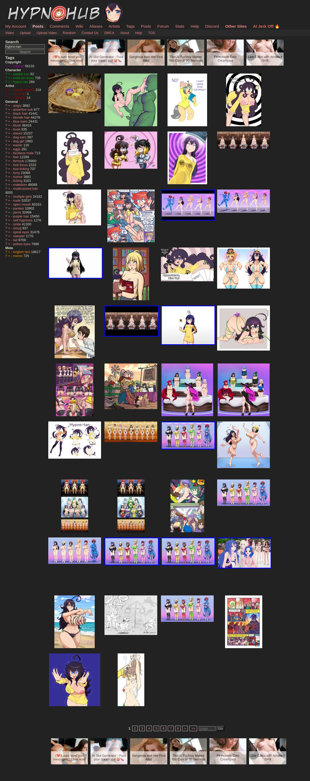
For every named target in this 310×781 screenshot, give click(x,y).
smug (17, 228)
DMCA (109, 33)
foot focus (21, 165)
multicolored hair (25, 189)
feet (16, 157)
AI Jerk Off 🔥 (266, 26)
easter (18, 145)
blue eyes (20, 121)
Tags (130, 26)
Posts (38, 26)
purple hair (21, 216)
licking (18, 181)
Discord (212, 26)
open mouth (22, 204)
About (124, 33)
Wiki (79, 26)
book (17, 129)
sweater (19, 236)
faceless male (24, 153)
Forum (163, 26)
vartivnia (20, 98)
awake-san (21, 74)
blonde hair (22, 117)
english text (22, 252)
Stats (179, 26)
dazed (18, 133)
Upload (25, 33)
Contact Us (90, 33)
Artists (114, 26)
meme (18, 256)
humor (18, 177)
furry (17, 173)
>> (193, 728)
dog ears (20, 137)
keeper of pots (24, 90)
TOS (151, 33)
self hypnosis (23, 220)
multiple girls (23, 196)
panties (19, 208)
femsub (19, 161)
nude (17, 200)
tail (15, 240)
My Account (15, 26)
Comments (59, 26)
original (19, 66)
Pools (146, 26)
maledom (20, 185)
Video (9, 33)
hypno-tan (21, 82)
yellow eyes (22, 244)
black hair (20, 113)
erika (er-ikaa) (24, 78)
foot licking (21, 169)
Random (69, 33)
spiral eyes (21, 232)
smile (17, 224)
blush (17, 125)
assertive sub (23, 109)
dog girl (19, 141)
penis (17, 212)
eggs (17, 149)
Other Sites (236, 26)
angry (18, 106)
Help (195, 26)
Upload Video (47, 33)
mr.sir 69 (20, 94)
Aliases (96, 26)
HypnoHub (19, 6)
